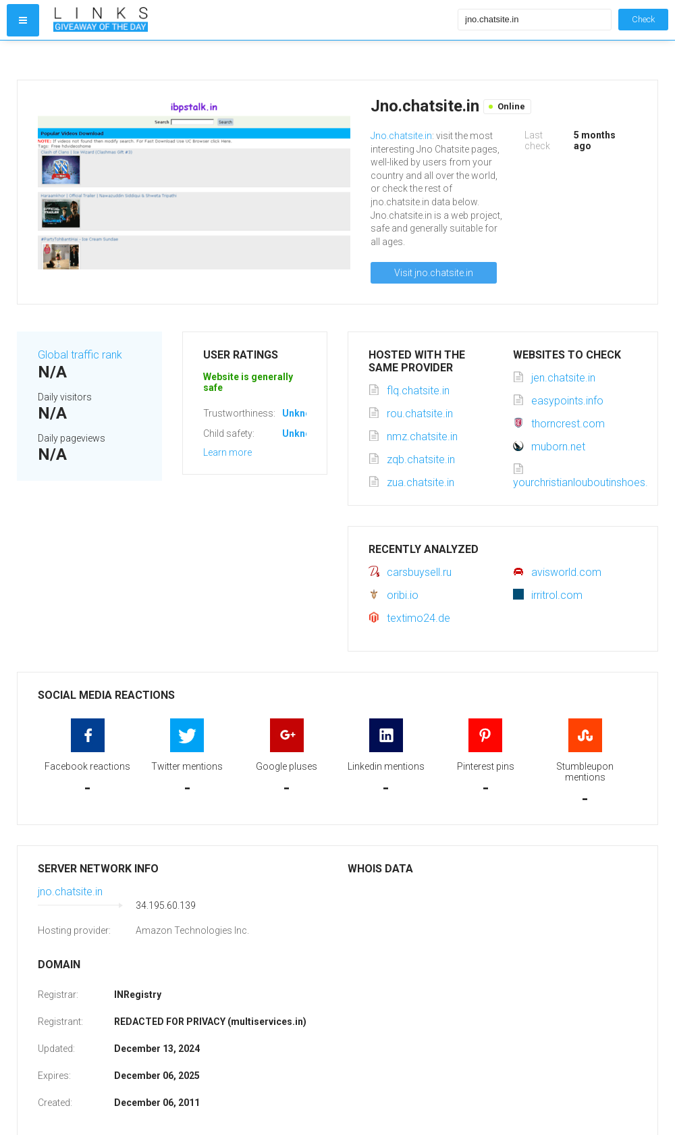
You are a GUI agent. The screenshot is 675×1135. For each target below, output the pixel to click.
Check (643, 19)
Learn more (227, 452)
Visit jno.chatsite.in (433, 272)
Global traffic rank (80, 354)
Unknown (302, 413)
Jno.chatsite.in (401, 135)
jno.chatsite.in (70, 891)
